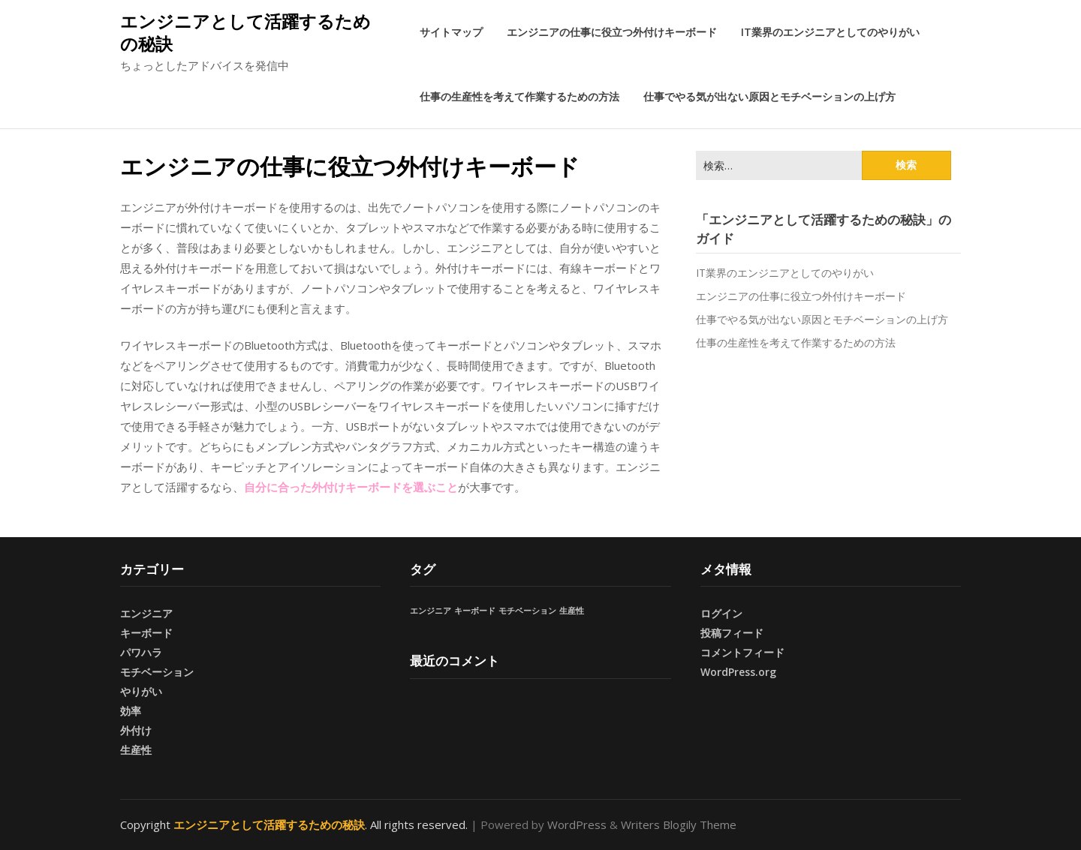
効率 (130, 711)
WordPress (577, 824)
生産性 (136, 750)
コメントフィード (742, 652)
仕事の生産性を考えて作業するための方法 (519, 96)
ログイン (721, 613)
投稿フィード (731, 633)
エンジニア (146, 613)
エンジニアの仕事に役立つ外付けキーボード (612, 32)
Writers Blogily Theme (678, 824)
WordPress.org (738, 672)
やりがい (141, 691)
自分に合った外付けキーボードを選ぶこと (351, 486)
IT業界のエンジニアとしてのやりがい (830, 32)
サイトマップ (451, 32)
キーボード (146, 633)
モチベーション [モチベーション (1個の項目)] (527, 610)
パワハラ (141, 652)
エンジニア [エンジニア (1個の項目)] (430, 610)
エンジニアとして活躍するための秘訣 (245, 32)
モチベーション (157, 672)
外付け (136, 730)
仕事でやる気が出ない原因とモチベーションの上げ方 (769, 96)
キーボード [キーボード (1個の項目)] (474, 610)
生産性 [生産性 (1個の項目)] (571, 610)
